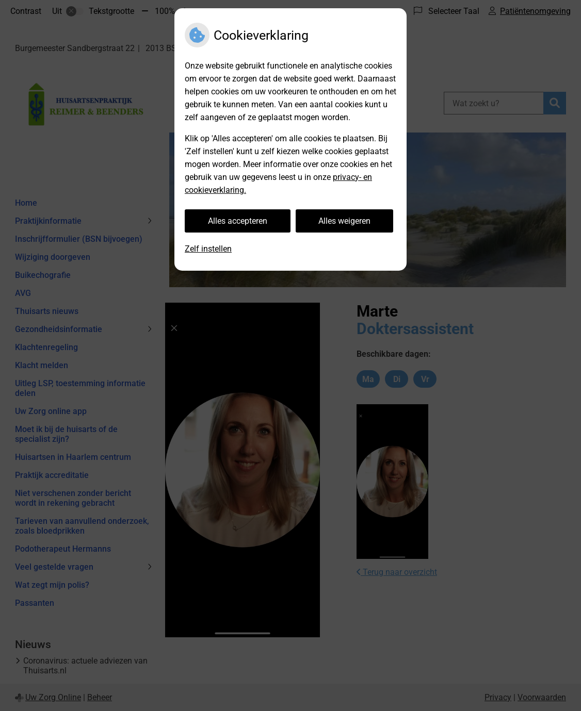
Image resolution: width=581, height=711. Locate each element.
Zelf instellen (208, 249)
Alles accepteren (237, 221)
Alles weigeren (344, 221)
